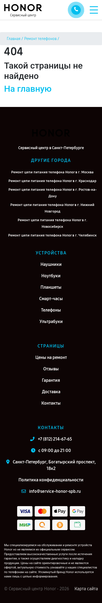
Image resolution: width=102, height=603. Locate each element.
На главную (27, 89)
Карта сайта (86, 588)
